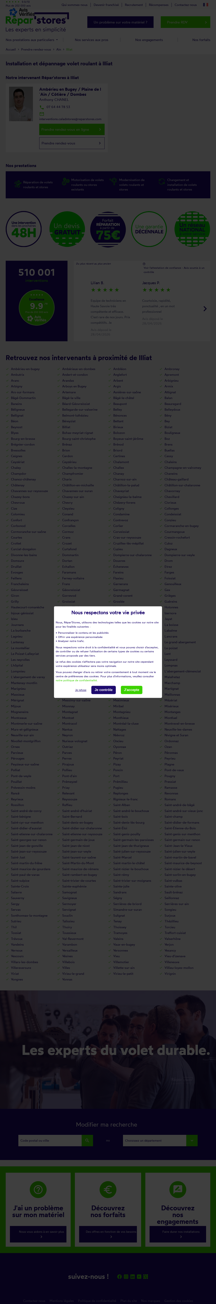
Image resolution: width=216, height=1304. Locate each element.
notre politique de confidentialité (76, 680)
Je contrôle (103, 690)
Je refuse (80, 690)
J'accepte (131, 690)
